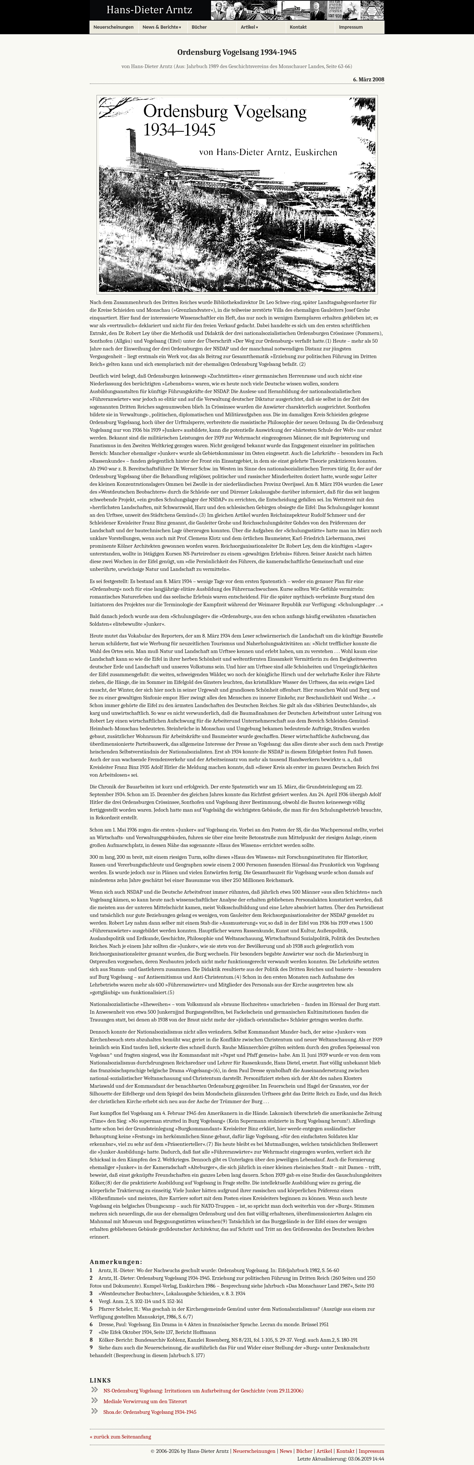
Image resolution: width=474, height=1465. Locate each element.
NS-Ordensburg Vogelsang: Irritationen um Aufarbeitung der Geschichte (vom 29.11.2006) (203, 1390)
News (286, 1451)
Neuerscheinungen (254, 1451)
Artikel (324, 1451)
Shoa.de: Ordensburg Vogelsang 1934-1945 (149, 1412)
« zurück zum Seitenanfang (120, 1436)
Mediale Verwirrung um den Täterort (145, 1401)
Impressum (372, 1451)
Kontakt (345, 1451)
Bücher (304, 1451)
